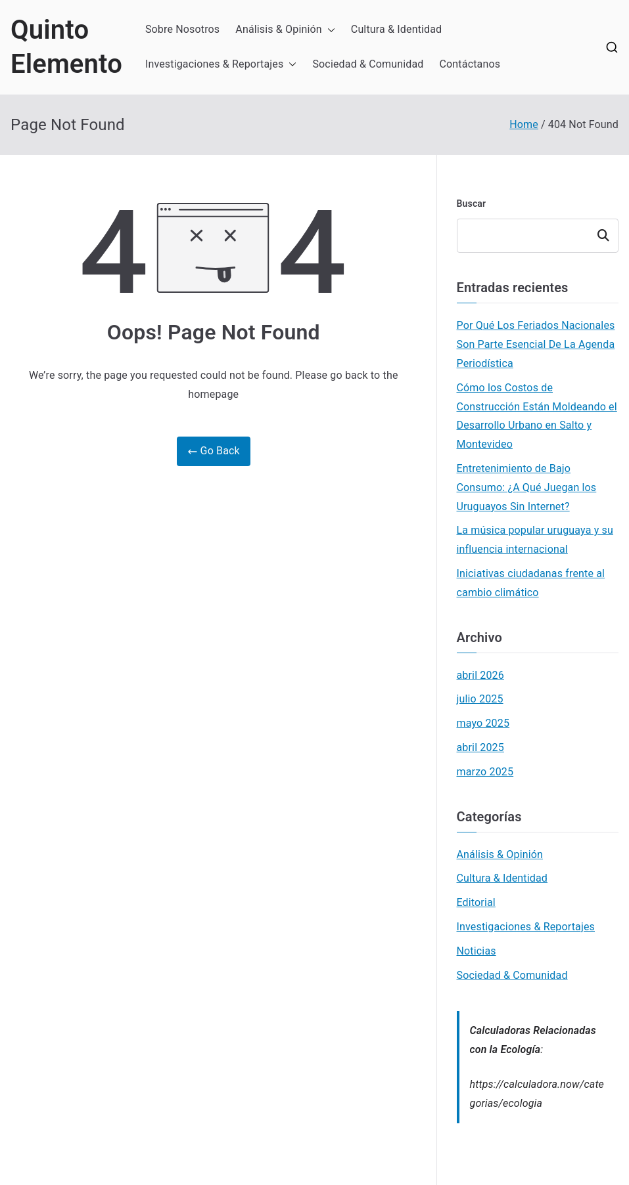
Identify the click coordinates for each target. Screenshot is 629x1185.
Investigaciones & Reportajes (221, 64)
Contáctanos (470, 64)
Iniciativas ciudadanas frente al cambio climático (531, 583)
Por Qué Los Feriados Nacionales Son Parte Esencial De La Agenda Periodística (536, 344)
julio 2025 (480, 699)
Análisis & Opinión (285, 29)
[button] (328, 29)
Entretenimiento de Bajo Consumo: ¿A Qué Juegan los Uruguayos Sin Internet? (527, 487)
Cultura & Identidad (396, 29)
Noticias (476, 951)
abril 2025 (480, 747)
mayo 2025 (483, 723)
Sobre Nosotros (182, 29)
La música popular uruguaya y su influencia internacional (535, 539)
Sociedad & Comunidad (367, 64)
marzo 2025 (485, 771)
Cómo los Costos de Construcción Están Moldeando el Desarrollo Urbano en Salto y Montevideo (537, 415)
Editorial (476, 902)
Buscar (471, 203)
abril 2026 (480, 675)
